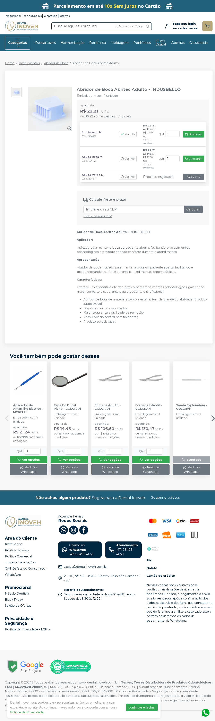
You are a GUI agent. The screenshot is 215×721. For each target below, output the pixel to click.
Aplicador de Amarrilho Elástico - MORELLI (28, 409)
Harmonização (72, 43)
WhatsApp (51, 15)
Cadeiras (177, 43)
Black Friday (14, 600)
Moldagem (120, 43)
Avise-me (193, 177)
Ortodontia (198, 43)
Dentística (97, 43)
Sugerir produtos (165, 497)
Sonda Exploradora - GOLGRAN (191, 407)
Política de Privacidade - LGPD (27, 629)
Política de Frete (17, 550)
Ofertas (65, 15)
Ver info (128, 134)
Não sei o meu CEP (97, 216)
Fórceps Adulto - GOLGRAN (108, 407)
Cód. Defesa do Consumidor (25, 568)
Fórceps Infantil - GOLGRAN (148, 407)
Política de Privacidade (27, 712)
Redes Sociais (32, 15)
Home (10, 63)
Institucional (13, 15)
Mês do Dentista (17, 593)
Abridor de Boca (56, 63)
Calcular (193, 209)
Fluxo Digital (161, 42)
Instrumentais (29, 63)
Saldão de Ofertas (18, 606)
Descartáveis (45, 43)
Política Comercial (18, 556)
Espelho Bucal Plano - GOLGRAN (67, 407)
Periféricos (142, 43)
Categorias (17, 43)
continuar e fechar (142, 707)
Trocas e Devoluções (20, 562)
